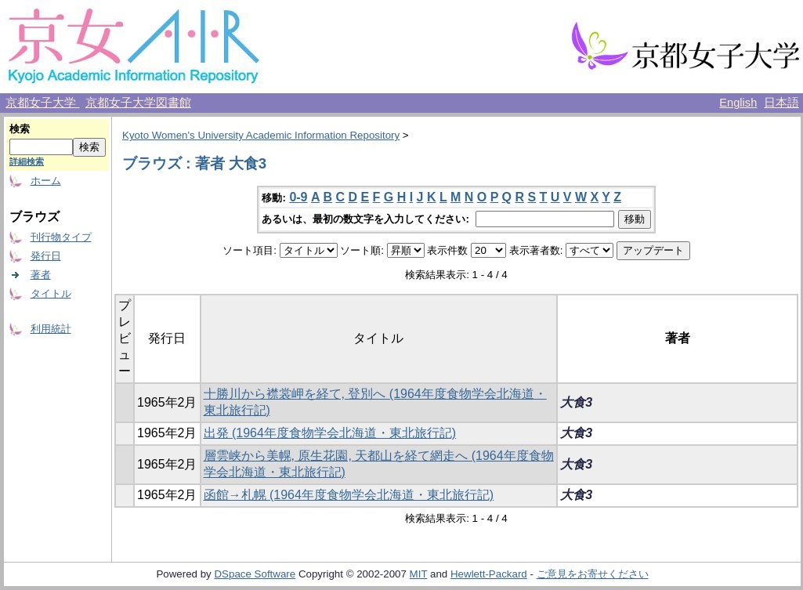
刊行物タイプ (61, 237)
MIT (419, 574)
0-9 (298, 197)
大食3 (576, 402)
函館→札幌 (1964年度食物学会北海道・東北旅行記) (349, 494)
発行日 (46, 256)
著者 (41, 275)
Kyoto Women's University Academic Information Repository (261, 135)
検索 (19, 129)
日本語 (781, 102)
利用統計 (51, 329)
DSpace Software (254, 574)
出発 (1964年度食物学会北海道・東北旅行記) (330, 433)
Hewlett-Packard (488, 574)
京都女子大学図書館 (138, 102)
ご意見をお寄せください (593, 574)
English (738, 102)
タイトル (51, 293)
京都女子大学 (42, 102)
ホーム (46, 180)
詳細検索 (26, 161)
